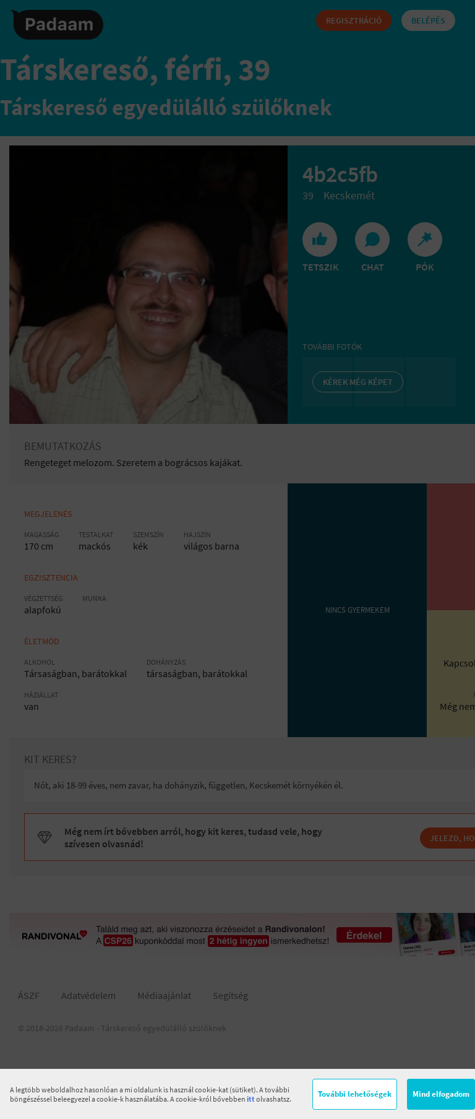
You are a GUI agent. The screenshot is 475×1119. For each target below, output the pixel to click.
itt (251, 1099)
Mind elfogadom (441, 1094)
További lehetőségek (355, 1094)
